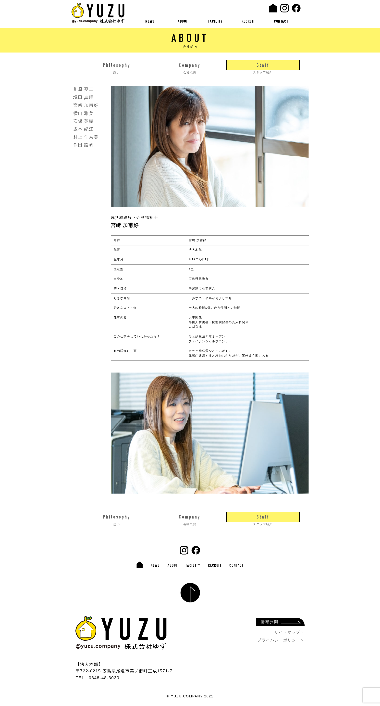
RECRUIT (248, 21)
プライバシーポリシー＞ (281, 639)
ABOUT (183, 21)
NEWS (150, 21)
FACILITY (215, 21)
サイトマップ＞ (289, 631)
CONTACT (281, 21)
